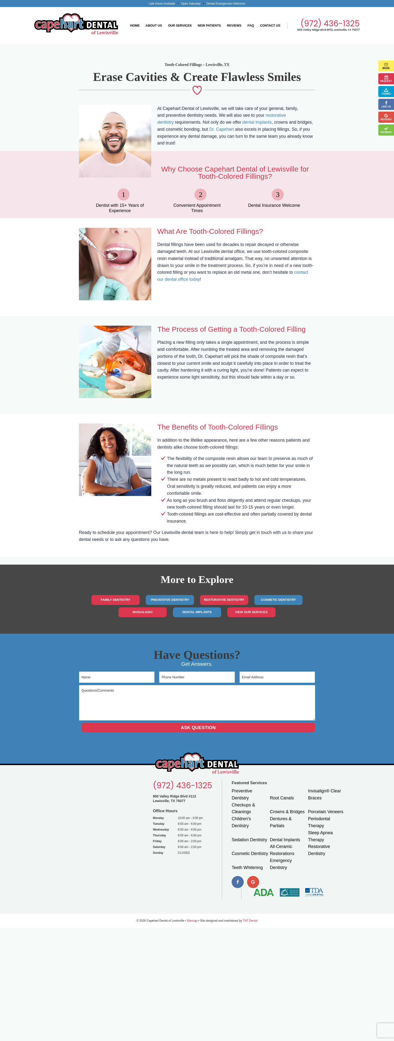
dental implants (257, 122)
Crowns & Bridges (287, 811)
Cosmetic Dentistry (278, 600)
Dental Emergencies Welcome (226, 3)
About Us (154, 25)
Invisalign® (142, 612)
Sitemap (192, 920)
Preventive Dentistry (170, 600)
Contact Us (270, 25)
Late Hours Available (162, 3)
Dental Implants (197, 612)
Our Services (180, 25)
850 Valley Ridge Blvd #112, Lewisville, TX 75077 (328, 30)
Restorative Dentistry (224, 600)
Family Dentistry (115, 600)
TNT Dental (250, 920)
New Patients (209, 25)
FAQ (251, 25)
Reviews (234, 25)
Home (135, 25)
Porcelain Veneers (325, 811)
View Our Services (251, 612)
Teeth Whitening (247, 867)
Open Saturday (190, 3)
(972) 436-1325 (330, 23)
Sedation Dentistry (249, 839)
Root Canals (282, 798)
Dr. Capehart (221, 129)
